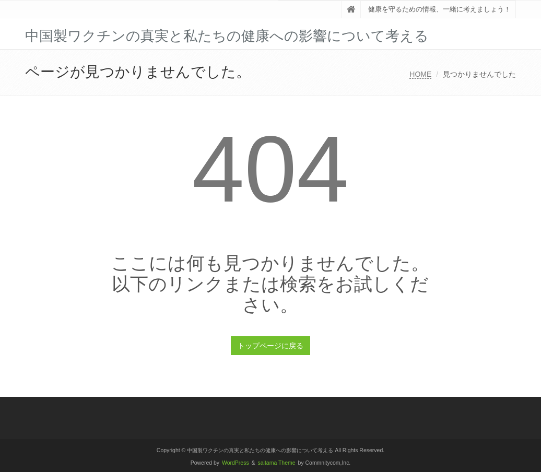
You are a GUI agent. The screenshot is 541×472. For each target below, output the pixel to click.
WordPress (235, 463)
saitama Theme (277, 463)
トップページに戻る (270, 345)
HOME (420, 74)
